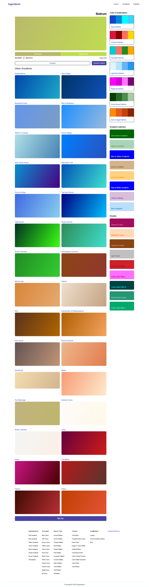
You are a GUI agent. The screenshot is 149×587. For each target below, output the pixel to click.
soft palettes (57, 570)
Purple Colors (46, 563)
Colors (116, 4)
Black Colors (45, 556)
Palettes (136, 4)
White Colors (45, 559)
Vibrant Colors (46, 566)
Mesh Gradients (33, 549)
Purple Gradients (33, 553)
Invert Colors (75, 542)
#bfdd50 (29, 58)
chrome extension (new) (97, 539)
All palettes (57, 573)
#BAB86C (18, 58)
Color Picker (75, 563)
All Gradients (32, 559)
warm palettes (58, 563)
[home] (14, 4)
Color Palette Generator (79, 559)
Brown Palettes (58, 539)
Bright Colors (45, 570)
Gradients (126, 4)
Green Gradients (33, 546)
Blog (91, 542)
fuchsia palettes (58, 559)
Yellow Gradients (33, 542)
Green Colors (46, 549)
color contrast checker (79, 556)
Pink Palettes (57, 553)
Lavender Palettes (59, 556)
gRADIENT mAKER (99, 63)
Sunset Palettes (58, 535)
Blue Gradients (33, 539)
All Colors (44, 573)
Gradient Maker (76, 549)
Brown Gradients (33, 556)
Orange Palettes (58, 542)
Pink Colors (45, 539)
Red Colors (45, 553)
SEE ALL (60, 518)
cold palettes (57, 566)
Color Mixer (75, 535)
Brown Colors (46, 542)
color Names (75, 566)
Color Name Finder (77, 553)
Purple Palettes (58, 549)
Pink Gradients (33, 535)
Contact (92, 535)
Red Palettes (57, 546)
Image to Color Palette (78, 546)
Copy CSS (102, 58)
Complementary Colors (78, 539)
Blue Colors (45, 535)
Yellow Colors (46, 546)
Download (52, 63)
